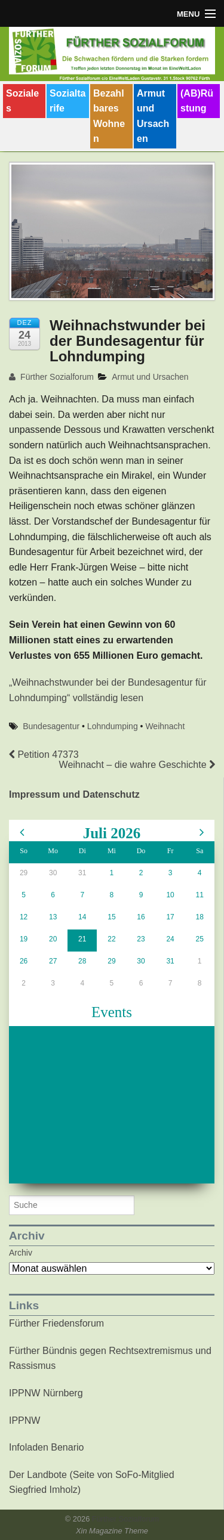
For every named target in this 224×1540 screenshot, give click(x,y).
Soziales (22, 101)
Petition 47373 (44, 754)
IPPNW (24, 1420)
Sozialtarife (67, 101)
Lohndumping (112, 726)
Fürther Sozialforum (51, 377)
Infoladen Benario (46, 1447)
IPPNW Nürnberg (46, 1393)
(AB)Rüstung (196, 101)
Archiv (20, 1252)
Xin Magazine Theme (112, 1530)
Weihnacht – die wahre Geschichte (137, 765)
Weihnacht (165, 726)
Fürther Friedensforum (56, 1323)
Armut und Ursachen (153, 116)
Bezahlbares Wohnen (109, 116)
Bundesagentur (51, 726)
